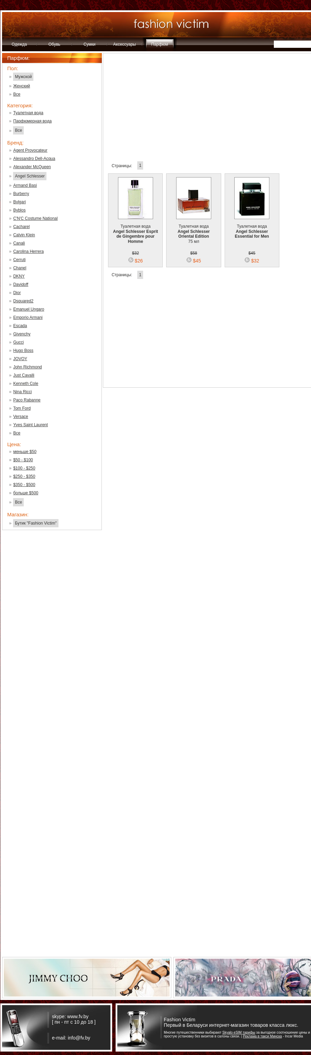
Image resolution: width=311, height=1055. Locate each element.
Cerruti (19, 259)
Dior (17, 292)
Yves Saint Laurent (30, 424)
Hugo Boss (23, 350)
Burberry (21, 193)
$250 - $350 (24, 476)
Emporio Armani (27, 317)
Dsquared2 (23, 301)
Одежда (19, 44)
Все (16, 94)
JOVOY (20, 358)
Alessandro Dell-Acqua (34, 158)
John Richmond (27, 367)
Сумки (90, 44)
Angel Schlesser (30, 176)
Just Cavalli (23, 375)
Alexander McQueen (32, 166)
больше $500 (25, 493)
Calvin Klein (24, 235)
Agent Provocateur (30, 150)
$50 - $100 (23, 459)
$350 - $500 (24, 484)
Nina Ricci (22, 391)
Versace (20, 416)
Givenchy (21, 334)
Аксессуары (124, 44)
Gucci (18, 342)
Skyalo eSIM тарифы (238, 1032)
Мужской (23, 76)
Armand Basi (25, 185)
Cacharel (21, 226)
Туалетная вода (28, 112)
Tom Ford (22, 408)
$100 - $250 (24, 468)
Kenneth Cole (25, 383)
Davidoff (20, 284)
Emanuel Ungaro (28, 309)
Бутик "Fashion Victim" (35, 523)
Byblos (19, 210)
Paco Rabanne (26, 400)
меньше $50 (24, 451)
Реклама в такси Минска (262, 1036)
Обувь (55, 44)
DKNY (18, 276)
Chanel (19, 268)
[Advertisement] (52, 645)
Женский (21, 86)
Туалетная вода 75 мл (193, 229)
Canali (19, 243)
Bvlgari (19, 202)
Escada (20, 325)
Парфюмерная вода (32, 121)
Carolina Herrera (28, 251)
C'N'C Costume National (35, 218)
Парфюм (159, 44)
